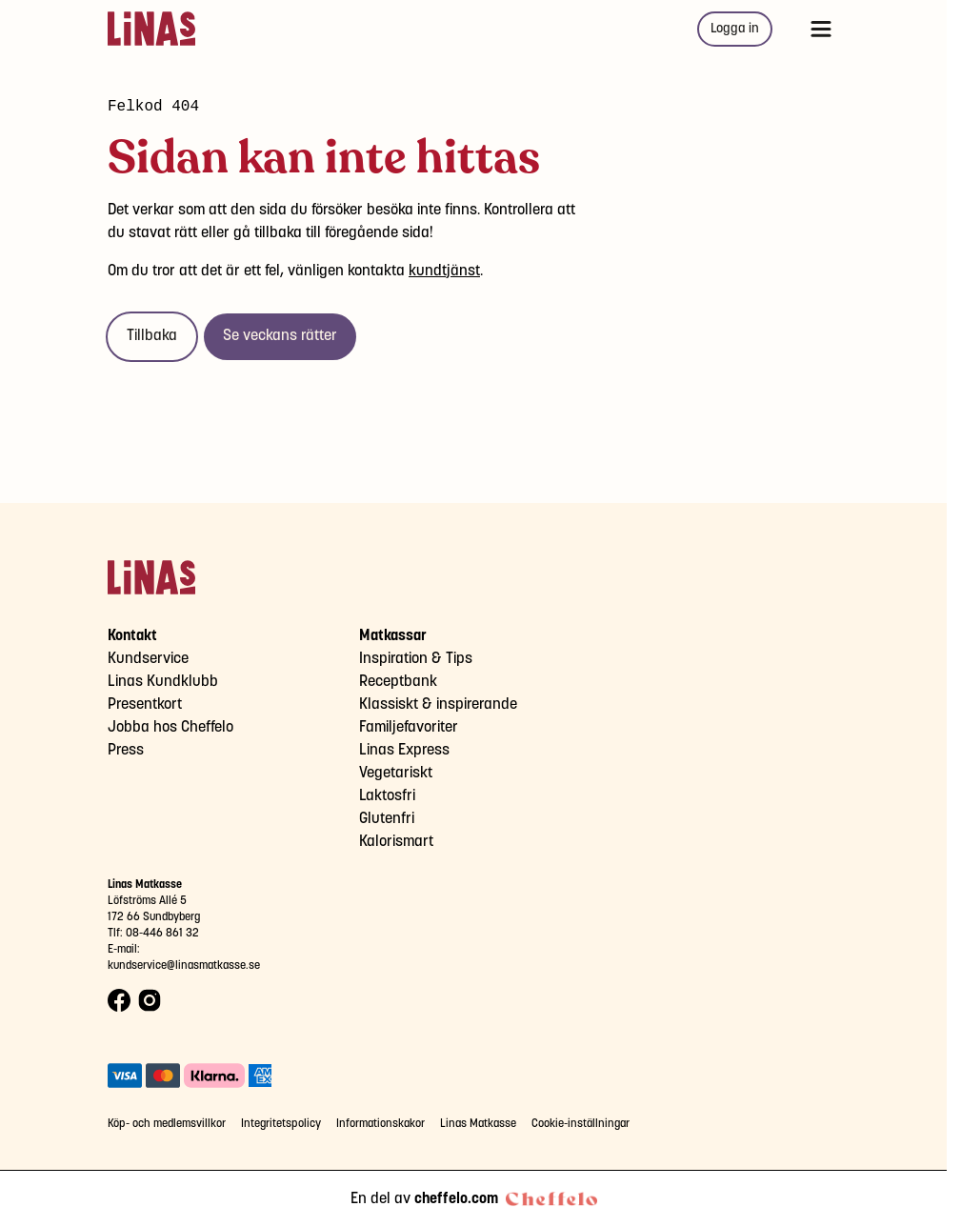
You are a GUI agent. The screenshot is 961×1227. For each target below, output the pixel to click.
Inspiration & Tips (415, 659)
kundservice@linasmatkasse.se (184, 965)
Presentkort (145, 704)
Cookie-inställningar (580, 1123)
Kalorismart (396, 842)
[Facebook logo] (119, 1001)
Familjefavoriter (408, 727)
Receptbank (398, 681)
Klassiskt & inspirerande (438, 704)
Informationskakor (380, 1123)
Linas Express (404, 750)
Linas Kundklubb (163, 681)
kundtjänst (444, 271)
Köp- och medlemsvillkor (167, 1123)
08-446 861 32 (162, 933)
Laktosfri (387, 796)
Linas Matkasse (478, 1123)
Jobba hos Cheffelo (170, 727)
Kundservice (148, 659)
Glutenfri (386, 819)
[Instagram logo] (149, 1001)
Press (126, 750)
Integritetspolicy (281, 1123)
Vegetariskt (395, 773)
